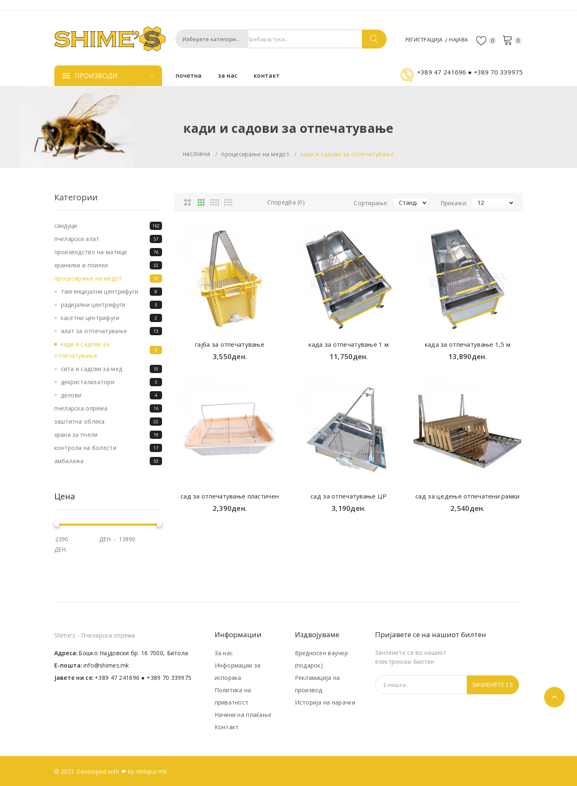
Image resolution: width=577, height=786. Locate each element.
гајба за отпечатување (229, 344)
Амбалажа (108, 461)
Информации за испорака (238, 671)
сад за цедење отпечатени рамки (467, 496)
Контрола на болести (108, 448)
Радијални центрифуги (111, 305)
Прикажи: (453, 203)
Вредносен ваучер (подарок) (321, 659)
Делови (111, 395)
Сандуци (108, 226)
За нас (224, 653)
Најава (456, 39)
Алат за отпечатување (111, 331)
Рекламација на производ (317, 684)
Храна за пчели (108, 435)
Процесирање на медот (255, 154)
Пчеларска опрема (108, 408)
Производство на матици (108, 252)
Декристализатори (111, 382)
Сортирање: (371, 203)
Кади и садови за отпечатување (347, 154)
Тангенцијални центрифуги (111, 292)
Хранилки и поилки (108, 265)
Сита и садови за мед (111, 369)
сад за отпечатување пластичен (230, 496)
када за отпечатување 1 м (348, 344)
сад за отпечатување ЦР (349, 496)
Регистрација (415, 39)
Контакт (227, 727)
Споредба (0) (286, 202)
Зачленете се (492, 685)
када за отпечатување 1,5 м (467, 344)
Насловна (196, 154)
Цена (64, 497)
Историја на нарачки (325, 702)
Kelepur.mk (151, 771)
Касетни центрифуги (111, 318)
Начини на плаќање (243, 715)
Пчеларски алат (108, 239)
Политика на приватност (233, 696)
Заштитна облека (108, 421)
